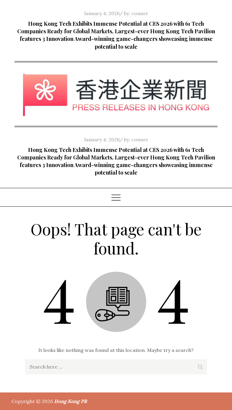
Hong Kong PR (70, 401)
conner (139, 13)
